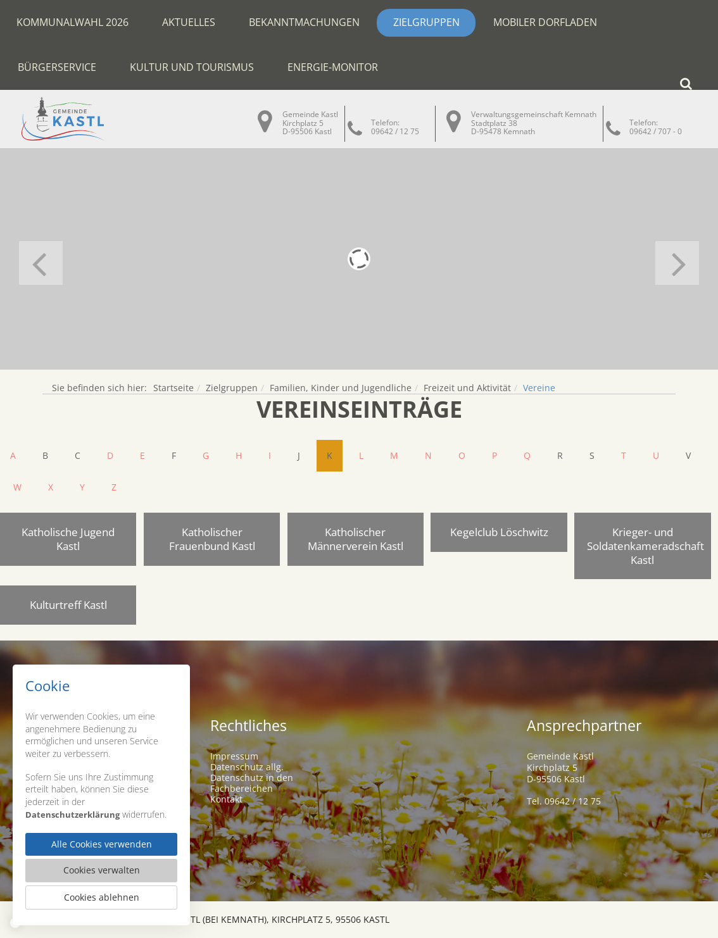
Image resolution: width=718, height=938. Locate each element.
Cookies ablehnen (101, 897)
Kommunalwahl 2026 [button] (72, 22)
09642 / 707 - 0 (655, 131)
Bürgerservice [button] (57, 67)
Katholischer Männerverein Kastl (355, 539)
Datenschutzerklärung (73, 810)
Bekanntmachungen (304, 22)
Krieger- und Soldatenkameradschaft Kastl (645, 545)
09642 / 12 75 (395, 131)
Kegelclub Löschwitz (499, 532)
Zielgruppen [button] (426, 22)
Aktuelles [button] (188, 22)
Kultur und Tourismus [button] (192, 67)
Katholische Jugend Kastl (68, 539)
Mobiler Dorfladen (545, 22)
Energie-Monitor (332, 67)
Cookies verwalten (101, 869)
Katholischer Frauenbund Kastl (212, 539)
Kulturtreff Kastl (68, 604)
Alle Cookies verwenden (101, 842)
